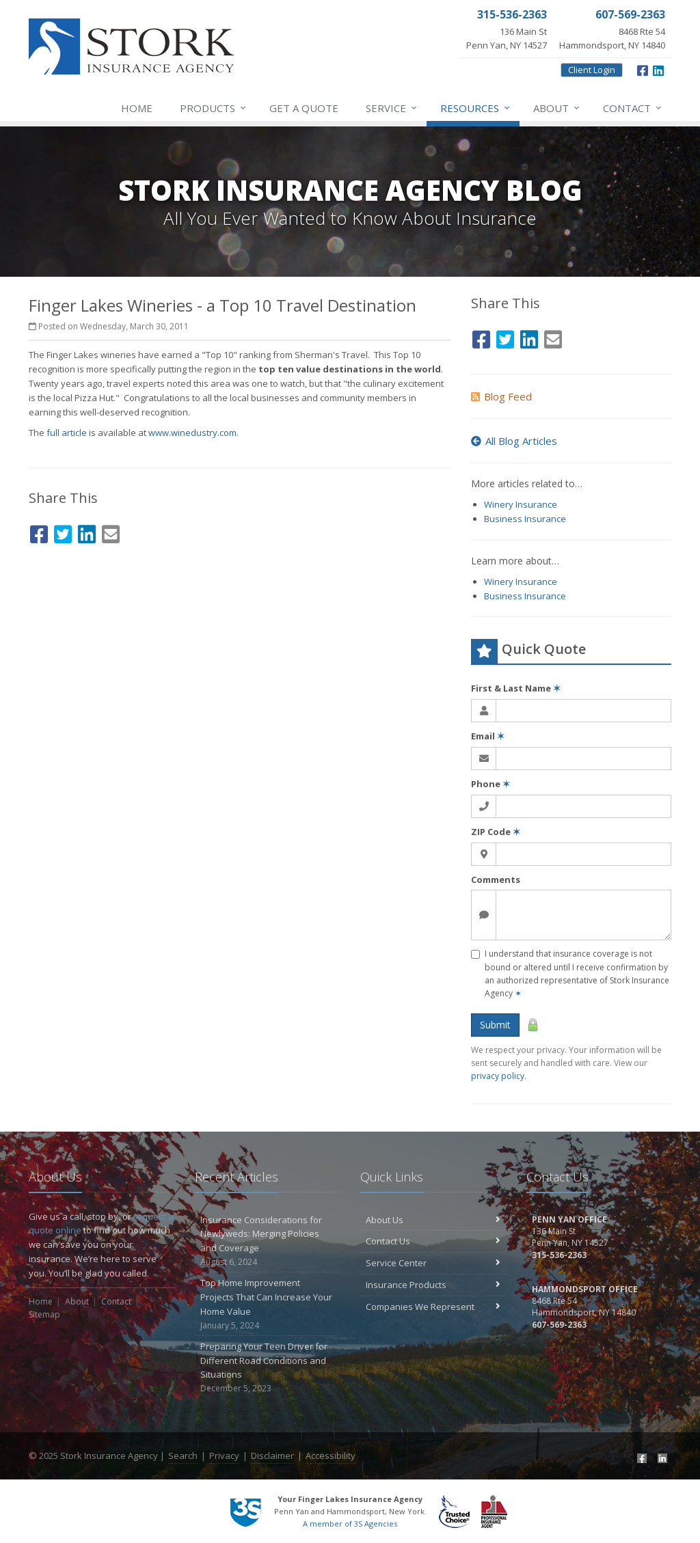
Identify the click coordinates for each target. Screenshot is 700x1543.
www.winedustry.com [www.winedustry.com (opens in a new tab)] (192, 432)
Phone (490, 784)
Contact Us (433, 1241)
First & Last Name (516, 688)
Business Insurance (525, 519)
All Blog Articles (514, 441)
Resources (475, 107)
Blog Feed (501, 396)
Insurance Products (433, 1285)
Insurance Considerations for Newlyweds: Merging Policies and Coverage (267, 1241)
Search (183, 1455)
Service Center (433, 1263)
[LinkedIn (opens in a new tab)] (658, 69)
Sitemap (44, 1314)
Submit (495, 1024)
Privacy (224, 1455)
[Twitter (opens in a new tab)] (63, 532)
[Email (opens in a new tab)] (110, 532)
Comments (495, 879)
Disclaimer (272, 1455)
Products (213, 107)
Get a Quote (303, 108)
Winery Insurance (520, 504)
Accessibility (330, 1455)
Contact (633, 107)
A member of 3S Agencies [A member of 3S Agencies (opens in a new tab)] (350, 1523)
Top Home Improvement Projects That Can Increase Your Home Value (267, 1304)
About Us (433, 1220)
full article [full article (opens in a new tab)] (66, 432)
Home (136, 108)
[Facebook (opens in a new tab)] (642, 69)
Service (392, 107)
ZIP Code (495, 831)
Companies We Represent (433, 1306)
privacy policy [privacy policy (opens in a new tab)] (497, 1076)
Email (487, 736)
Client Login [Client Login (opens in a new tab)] (591, 70)
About (557, 107)
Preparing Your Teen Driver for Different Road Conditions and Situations (267, 1367)
